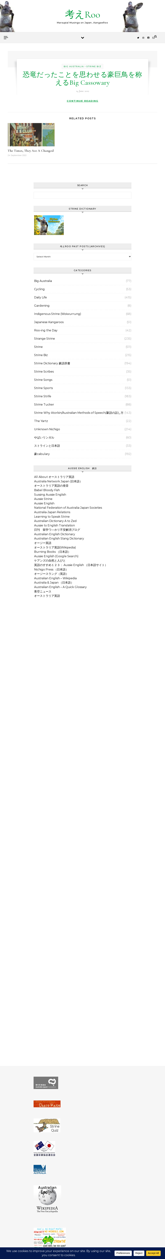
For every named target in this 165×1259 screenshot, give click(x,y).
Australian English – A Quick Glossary (60, 587)
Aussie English (44, 503)
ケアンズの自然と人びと (50, 560)
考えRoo (82, 14)
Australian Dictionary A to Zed (55, 521)
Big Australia (74, 66)
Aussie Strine (43, 499)
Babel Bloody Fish (47, 490)
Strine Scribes (44, 371)
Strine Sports (43, 388)
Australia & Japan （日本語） (54, 582)
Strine (38, 347)
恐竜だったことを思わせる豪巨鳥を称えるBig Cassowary (82, 79)
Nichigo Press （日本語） (51, 569)
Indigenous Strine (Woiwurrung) (57, 314)
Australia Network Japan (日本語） (58, 481)
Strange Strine (44, 338)
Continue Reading (82, 100)
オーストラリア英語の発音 (51, 485)
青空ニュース (42, 591)
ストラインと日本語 (47, 445)
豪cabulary (42, 454)
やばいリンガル (44, 437)
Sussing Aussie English (50, 494)
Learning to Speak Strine (52, 516)
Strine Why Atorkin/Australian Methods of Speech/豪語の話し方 (79, 412)
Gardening (42, 305)
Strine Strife (42, 396)
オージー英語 (42, 543)
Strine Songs (43, 380)
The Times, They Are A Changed (31, 151)
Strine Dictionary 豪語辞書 (52, 363)
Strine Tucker (44, 404)
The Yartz (41, 421)
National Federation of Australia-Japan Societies (68, 507)
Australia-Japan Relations (52, 512)
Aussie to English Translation (54, 525)
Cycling (39, 289)
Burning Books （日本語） (52, 551)
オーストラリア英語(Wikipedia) (55, 547)
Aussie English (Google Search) (56, 556)
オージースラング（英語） (51, 573)
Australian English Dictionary (54, 534)
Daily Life (40, 297)
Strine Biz (93, 66)
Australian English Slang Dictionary (59, 538)
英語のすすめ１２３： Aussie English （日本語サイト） (71, 565)
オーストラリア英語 (47, 596)
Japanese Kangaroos (49, 322)
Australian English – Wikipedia (55, 578)
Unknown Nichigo (47, 429)
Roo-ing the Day (45, 330)
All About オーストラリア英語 (54, 477)
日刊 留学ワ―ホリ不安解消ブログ (57, 529)
